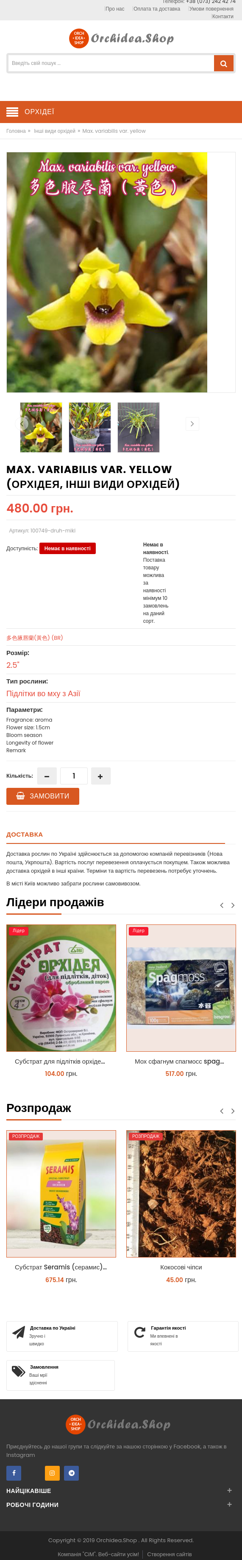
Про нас (115, 8)
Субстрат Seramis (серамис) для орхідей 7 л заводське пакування (63, 1267)
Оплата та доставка (157, 8)
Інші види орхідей (54, 130)
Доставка (24, 834)
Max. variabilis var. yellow (113, 130)
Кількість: (19, 776)
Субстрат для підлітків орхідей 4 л (63, 1061)
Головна (16, 130)
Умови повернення (211, 8)
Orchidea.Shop (117, 1540)
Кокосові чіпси (181, 1267)
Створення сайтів (169, 1554)
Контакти (223, 16)
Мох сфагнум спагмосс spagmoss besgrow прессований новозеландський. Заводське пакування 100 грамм (183, 1061)
